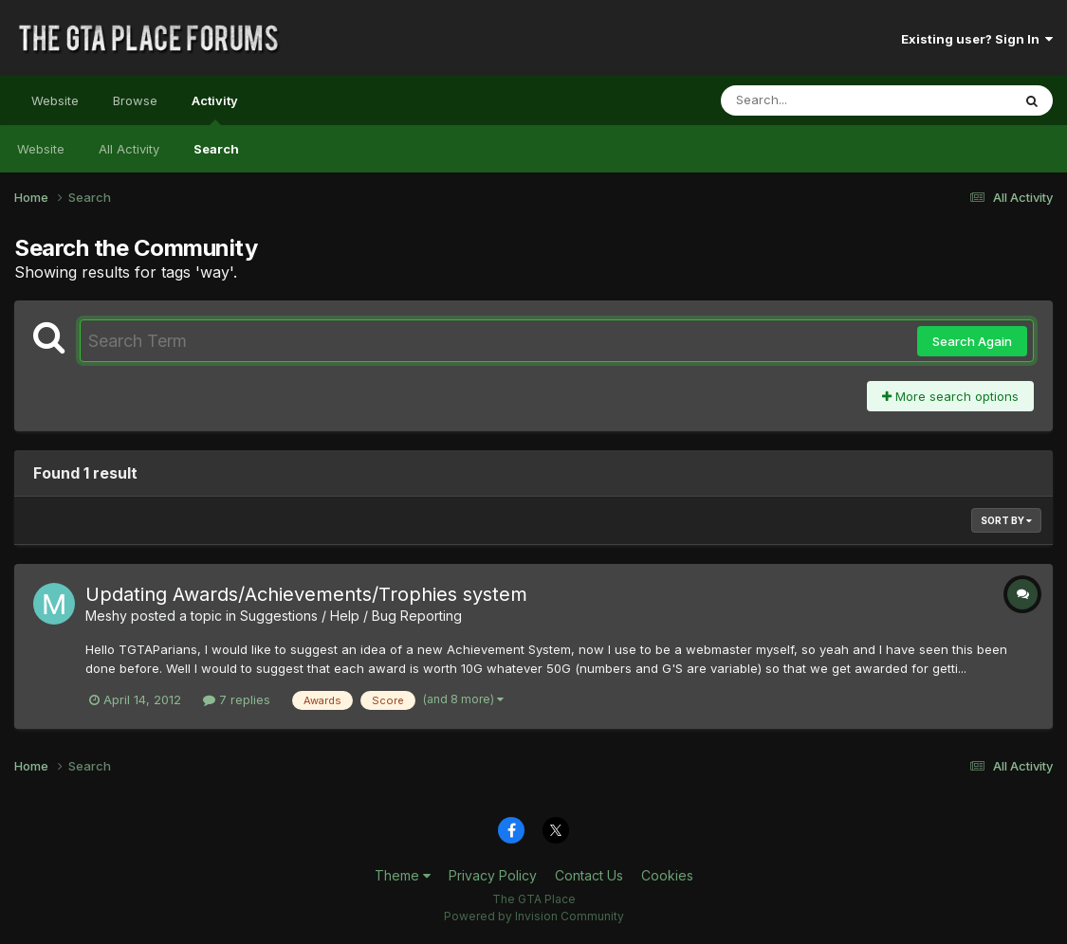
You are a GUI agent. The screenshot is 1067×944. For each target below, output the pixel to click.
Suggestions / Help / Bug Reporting (351, 616)
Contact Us (589, 875)
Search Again (972, 341)
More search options (950, 396)
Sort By (1006, 520)
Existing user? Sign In (977, 38)
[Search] (814, 100)
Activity (215, 109)
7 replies (236, 699)
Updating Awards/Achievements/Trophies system (306, 594)
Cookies (667, 875)
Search (216, 148)
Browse (135, 100)
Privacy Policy (493, 875)
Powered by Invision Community (534, 916)
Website (55, 100)
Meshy (106, 616)
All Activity (129, 148)
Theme (403, 875)
